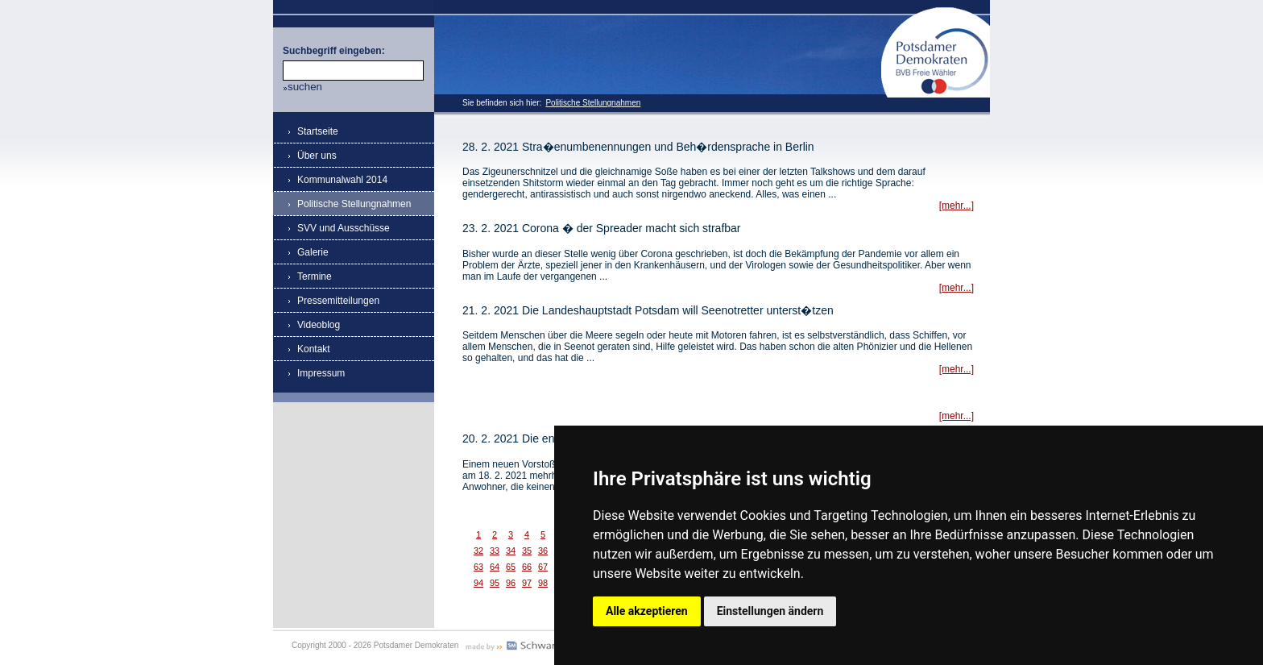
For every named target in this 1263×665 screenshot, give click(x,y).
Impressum (321, 373)
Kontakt (313, 349)
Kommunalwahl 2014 (342, 179)
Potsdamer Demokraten (935, 13)
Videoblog (318, 324)
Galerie (313, 252)
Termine (314, 276)
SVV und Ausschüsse (343, 228)
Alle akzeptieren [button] (647, 611)
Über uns (317, 155)
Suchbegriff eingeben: (334, 50)
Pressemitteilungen (338, 300)
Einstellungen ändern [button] (770, 611)
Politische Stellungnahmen (592, 102)
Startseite (317, 131)
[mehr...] (956, 205)
